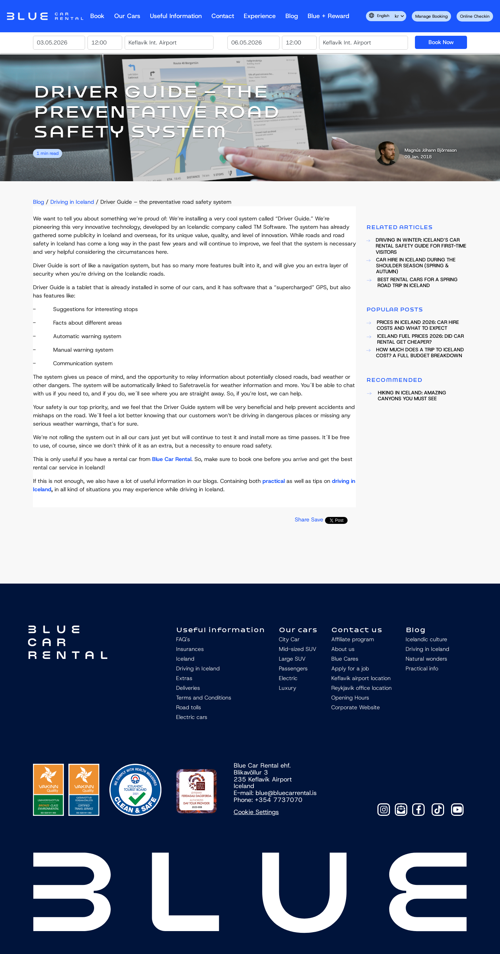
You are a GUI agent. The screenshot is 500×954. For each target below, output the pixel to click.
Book (97, 16)
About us (343, 649)
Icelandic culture (426, 639)
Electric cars (191, 717)
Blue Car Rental (171, 459)
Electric (288, 678)
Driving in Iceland (72, 202)
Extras (184, 678)
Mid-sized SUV (297, 649)
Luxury (287, 688)
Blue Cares (344, 658)
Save (317, 519)
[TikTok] (438, 809)
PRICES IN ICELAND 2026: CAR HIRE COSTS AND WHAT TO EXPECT (412, 325)
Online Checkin (475, 16)
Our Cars (127, 16)
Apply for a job (350, 668)
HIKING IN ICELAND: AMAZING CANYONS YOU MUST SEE (406, 396)
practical (273, 481)
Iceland (185, 658)
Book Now (441, 42)
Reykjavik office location (361, 688)
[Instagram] (383, 809)
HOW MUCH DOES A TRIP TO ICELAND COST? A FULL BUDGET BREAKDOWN (415, 353)
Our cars (298, 630)
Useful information (220, 630)
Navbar (45, 16)
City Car (289, 639)
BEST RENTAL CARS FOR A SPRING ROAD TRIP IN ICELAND (412, 283)
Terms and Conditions (203, 697)
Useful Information (176, 16)
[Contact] (401, 809)
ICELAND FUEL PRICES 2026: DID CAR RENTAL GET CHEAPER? (415, 339)
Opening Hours (350, 697)
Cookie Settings (256, 812)
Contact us (356, 630)
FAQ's (183, 639)
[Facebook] (418, 809)
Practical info (422, 668)
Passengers (293, 668)
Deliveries (188, 688)
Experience (260, 16)
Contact (222, 16)
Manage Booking (431, 16)
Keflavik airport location (361, 678)
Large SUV (292, 658)
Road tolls (188, 707)
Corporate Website (355, 707)
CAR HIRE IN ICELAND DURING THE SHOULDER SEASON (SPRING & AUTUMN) (411, 266)
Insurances (190, 649)
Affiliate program (352, 639)
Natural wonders (426, 658)
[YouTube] (457, 809)
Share (302, 519)
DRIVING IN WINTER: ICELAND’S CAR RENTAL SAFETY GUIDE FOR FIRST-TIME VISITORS (416, 246)
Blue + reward (328, 16)
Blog (291, 16)
